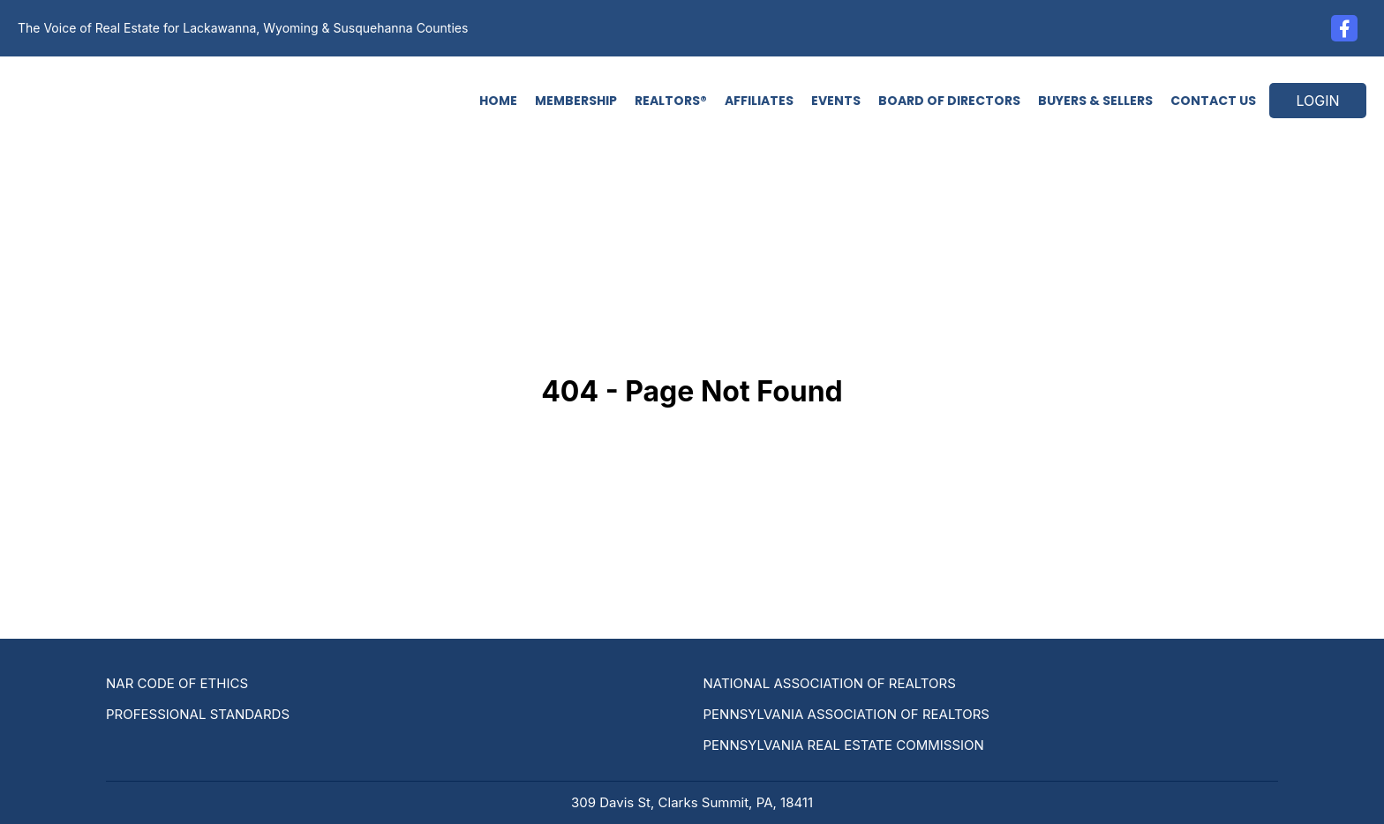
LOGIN (1317, 100)
